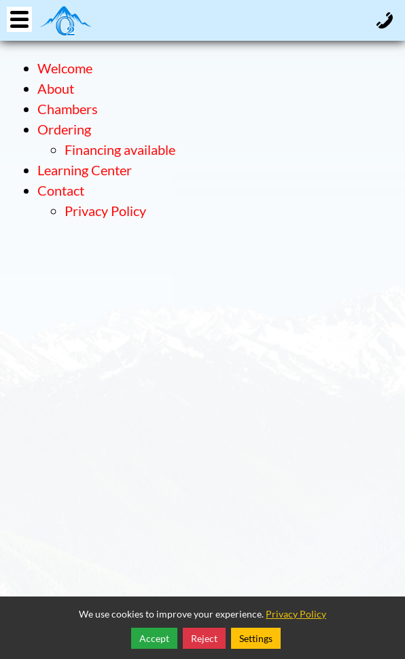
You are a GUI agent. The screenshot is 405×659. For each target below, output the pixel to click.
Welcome (64, 68)
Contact (60, 190)
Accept (154, 638)
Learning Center (84, 170)
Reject (204, 638)
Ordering (64, 129)
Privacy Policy (105, 210)
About (55, 88)
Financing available (120, 149)
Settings (255, 638)
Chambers (67, 109)
